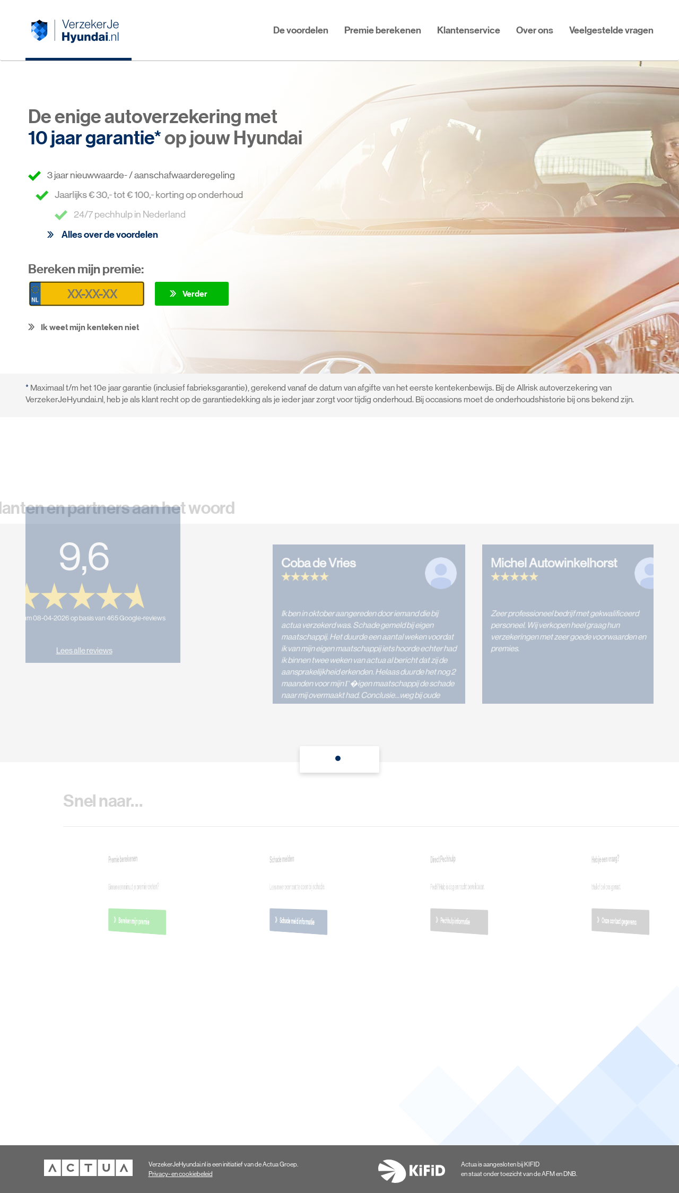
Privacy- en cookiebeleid (181, 1174)
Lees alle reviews (78, 645)
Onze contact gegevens (624, 921)
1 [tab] (339, 761)
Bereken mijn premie (141, 921)
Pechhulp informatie (463, 921)
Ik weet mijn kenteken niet (90, 327)
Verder (194, 293)
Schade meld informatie (302, 921)
